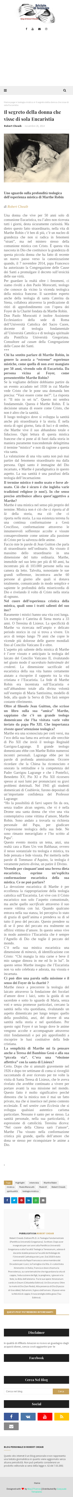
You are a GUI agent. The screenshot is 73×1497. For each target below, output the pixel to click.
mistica (10, 1186)
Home (37, 1483)
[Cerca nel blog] (28, 1391)
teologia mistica (25, 102)
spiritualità (12, 1191)
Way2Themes (34, 1488)
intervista (34, 1182)
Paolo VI (43, 1186)
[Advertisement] (36, 61)
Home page (9, 102)
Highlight (20, 1182)
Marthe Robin (50, 1182)
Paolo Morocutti (26, 1186)
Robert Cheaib (13, 126)
